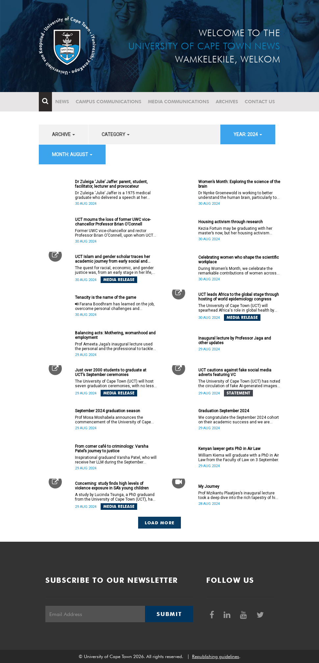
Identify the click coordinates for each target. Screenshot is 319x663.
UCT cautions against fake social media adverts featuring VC (234, 372)
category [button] (116, 134)
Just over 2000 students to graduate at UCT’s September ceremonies (110, 372)
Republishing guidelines (215, 656)
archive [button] (63, 134)
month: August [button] (72, 154)
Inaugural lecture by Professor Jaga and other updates (234, 340)
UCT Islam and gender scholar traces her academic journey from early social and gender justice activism (112, 259)
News (62, 101)
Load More (160, 522)
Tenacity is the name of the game (105, 297)
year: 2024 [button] (247, 134)
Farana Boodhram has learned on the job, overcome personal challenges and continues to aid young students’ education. (115, 306)
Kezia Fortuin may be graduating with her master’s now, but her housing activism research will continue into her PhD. (235, 230)
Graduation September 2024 (223, 411)
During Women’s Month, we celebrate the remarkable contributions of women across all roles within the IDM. (237, 270)
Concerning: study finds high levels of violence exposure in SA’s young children (112, 485)
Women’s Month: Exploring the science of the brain (239, 184)
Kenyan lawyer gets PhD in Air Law (229, 448)
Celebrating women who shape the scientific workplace (238, 259)
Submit (169, 614)
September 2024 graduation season (107, 411)
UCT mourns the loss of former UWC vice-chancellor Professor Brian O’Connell (113, 221)
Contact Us (260, 101)
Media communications (178, 101)
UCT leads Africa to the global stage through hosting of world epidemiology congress (238, 296)
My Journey (208, 486)
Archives (227, 101)
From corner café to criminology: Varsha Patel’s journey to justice (111, 448)
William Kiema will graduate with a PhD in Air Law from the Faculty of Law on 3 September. (238, 457)
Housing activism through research (230, 222)
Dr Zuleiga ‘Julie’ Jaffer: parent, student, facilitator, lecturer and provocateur (111, 184)
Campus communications (108, 101)
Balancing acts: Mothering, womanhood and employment (115, 335)
